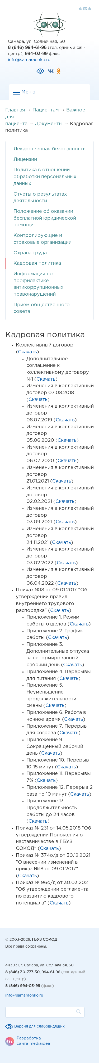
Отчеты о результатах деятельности (40, 197)
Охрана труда (30, 253)
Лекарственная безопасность (49, 149)
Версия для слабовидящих (39, 1026)
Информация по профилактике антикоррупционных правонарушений (38, 284)
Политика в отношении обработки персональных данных (44, 177)
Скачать (27, 352)
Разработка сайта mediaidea (33, 1041)
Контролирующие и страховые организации (42, 239)
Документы (49, 124)
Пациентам (45, 110)
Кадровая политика (37, 263)
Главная (15, 110)
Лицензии (25, 159)
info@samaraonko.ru (29, 60)
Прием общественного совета (41, 308)
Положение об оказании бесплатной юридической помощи (44, 218)
